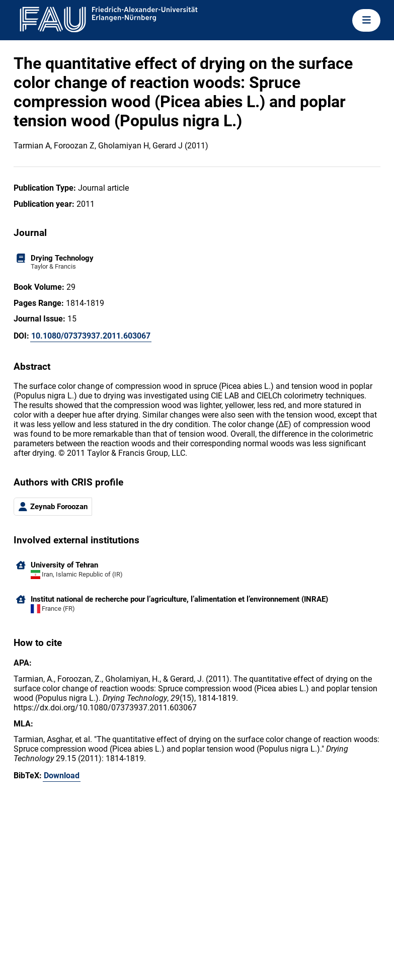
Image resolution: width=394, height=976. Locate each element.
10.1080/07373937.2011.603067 (90, 336)
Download (62, 775)
